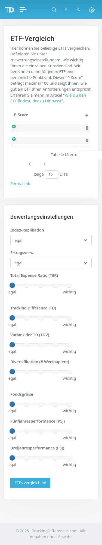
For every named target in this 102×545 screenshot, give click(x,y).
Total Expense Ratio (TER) (34, 275)
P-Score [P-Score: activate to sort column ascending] (21, 114)
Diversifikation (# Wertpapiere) (39, 361)
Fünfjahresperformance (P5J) (37, 421)
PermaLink (20, 183)
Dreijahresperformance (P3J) (37, 448)
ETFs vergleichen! (30, 482)
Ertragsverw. (22, 252)
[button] (54, 9)
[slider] (12, 285)
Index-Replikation (27, 230)
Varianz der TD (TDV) (29, 334)
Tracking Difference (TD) (33, 307)
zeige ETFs (51, 174)
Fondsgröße (21, 394)
